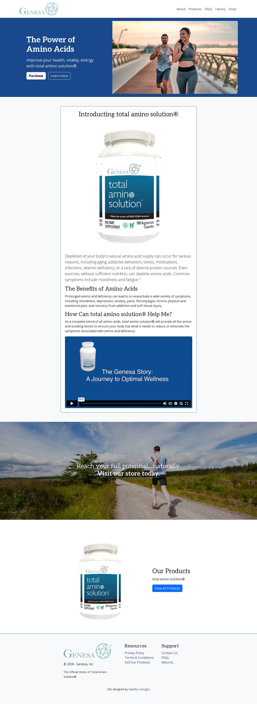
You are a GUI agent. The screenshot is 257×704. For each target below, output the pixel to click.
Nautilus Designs (139, 689)
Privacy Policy (134, 653)
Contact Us (169, 653)
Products (195, 9)
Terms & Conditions (139, 657)
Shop (232, 9)
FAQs (208, 9)
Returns (167, 662)
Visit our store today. (128, 473)
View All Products (167, 588)
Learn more (59, 76)
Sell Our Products (137, 662)
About (181, 9)
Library (220, 9)
